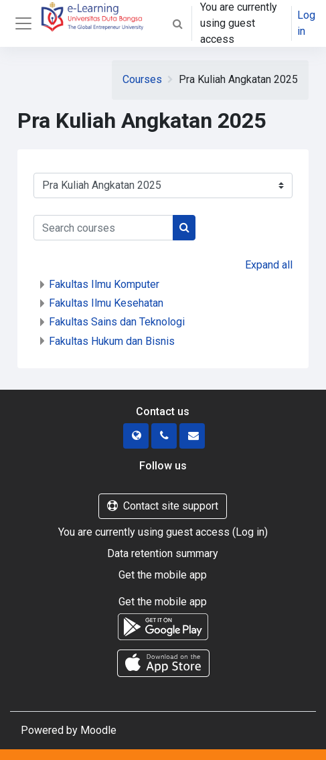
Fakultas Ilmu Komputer (104, 284)
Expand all (269, 264)
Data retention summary (162, 553)
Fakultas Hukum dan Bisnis (112, 341)
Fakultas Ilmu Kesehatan (106, 303)
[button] (177, 23)
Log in (306, 23)
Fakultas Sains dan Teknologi (117, 321)
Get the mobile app (162, 574)
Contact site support (162, 506)
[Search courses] (103, 227)
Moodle (98, 730)
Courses (142, 79)
